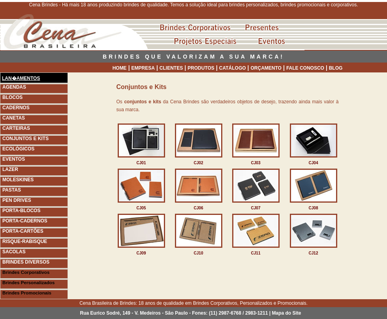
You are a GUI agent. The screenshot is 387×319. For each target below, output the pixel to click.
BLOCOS (12, 97)
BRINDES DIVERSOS (25, 262)
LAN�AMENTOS (21, 78)
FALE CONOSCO (305, 68)
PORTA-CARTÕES (22, 231)
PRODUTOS (201, 68)
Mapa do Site (286, 313)
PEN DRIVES (16, 200)
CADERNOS (16, 107)
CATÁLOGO (232, 68)
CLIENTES (171, 68)
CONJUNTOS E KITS (25, 138)
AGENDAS (14, 87)
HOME (120, 68)
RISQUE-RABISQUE (24, 241)
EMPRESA (143, 68)
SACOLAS (14, 251)
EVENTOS (13, 159)
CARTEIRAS (16, 128)
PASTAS (11, 190)
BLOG (336, 68)
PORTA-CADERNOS (24, 221)
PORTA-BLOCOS (21, 210)
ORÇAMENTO (266, 68)
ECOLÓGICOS (18, 149)
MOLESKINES (18, 179)
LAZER (10, 169)
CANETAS (13, 118)
